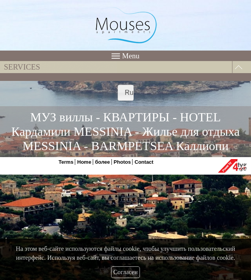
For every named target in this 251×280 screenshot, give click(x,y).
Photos (122, 162)
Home (84, 162)
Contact (143, 162)
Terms (65, 162)
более (102, 162)
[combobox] (126, 93)
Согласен (125, 272)
